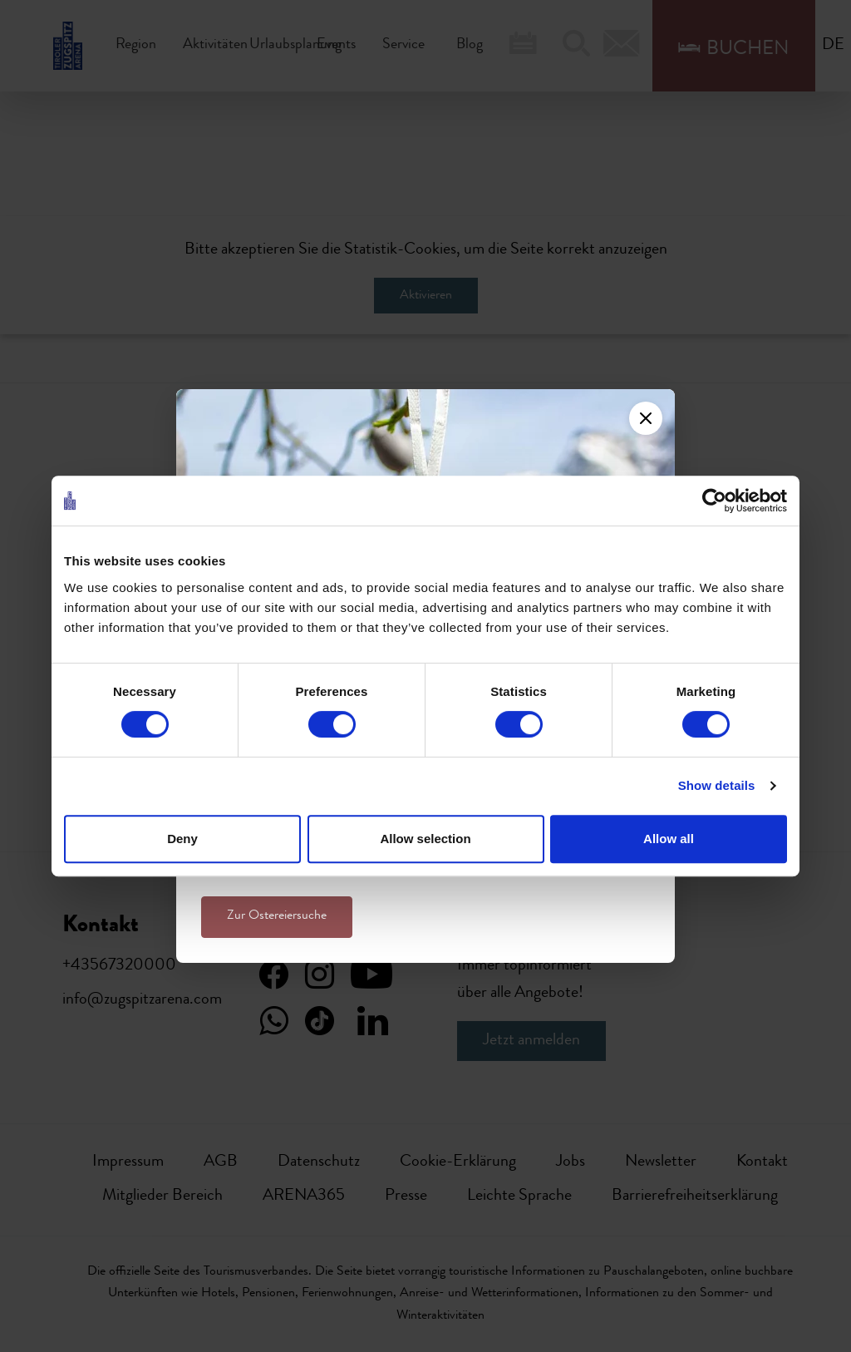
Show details (716, 785)
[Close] (645, 418)
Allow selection (425, 838)
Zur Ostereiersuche (277, 916)
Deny (182, 838)
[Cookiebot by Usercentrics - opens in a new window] (714, 500)
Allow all (668, 838)
